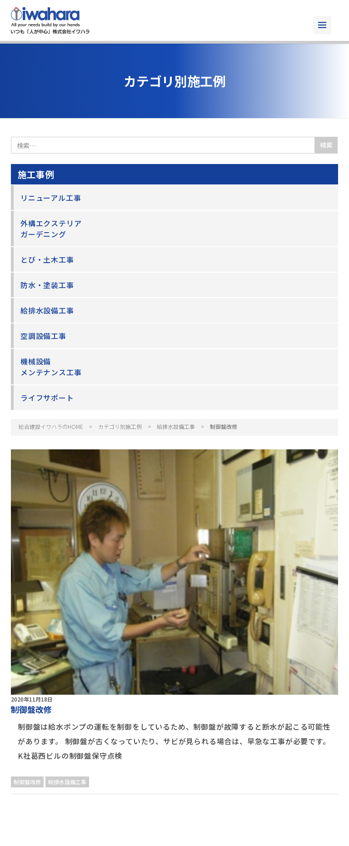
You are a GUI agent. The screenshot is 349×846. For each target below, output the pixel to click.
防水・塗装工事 (47, 284)
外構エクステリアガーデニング (50, 228)
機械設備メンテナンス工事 (50, 367)
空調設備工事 (43, 335)
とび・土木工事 (47, 259)
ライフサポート (47, 397)
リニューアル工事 (50, 197)
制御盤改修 (31, 709)
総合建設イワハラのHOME (51, 426)
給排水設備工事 (47, 310)
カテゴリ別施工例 (120, 426)
